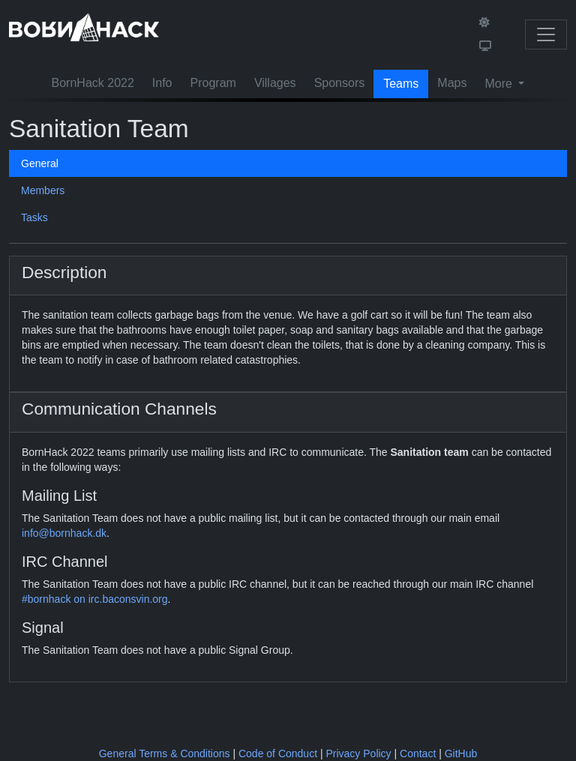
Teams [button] (400, 83)
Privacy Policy (358, 754)
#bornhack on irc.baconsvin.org (95, 599)
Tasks (34, 217)
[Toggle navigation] (546, 34)
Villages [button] (275, 82)
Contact (418, 754)
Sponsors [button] (339, 82)
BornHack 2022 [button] (93, 82)
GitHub (461, 754)
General (39, 163)
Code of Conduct (277, 754)
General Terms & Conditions (164, 754)
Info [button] (162, 82)
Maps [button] (451, 82)
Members (42, 190)
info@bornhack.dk (64, 533)
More (499, 83)
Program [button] (213, 82)
